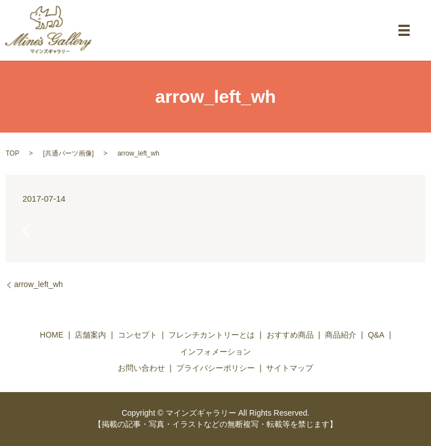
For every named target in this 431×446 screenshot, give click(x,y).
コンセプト (137, 334)
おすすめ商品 (290, 334)
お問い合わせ (141, 367)
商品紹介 (340, 334)
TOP (12, 153)
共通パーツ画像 (68, 153)
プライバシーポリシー (215, 367)
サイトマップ (289, 367)
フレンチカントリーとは (211, 334)
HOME (51, 334)
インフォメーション (215, 351)
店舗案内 (90, 334)
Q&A (376, 334)
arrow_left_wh (38, 284)
